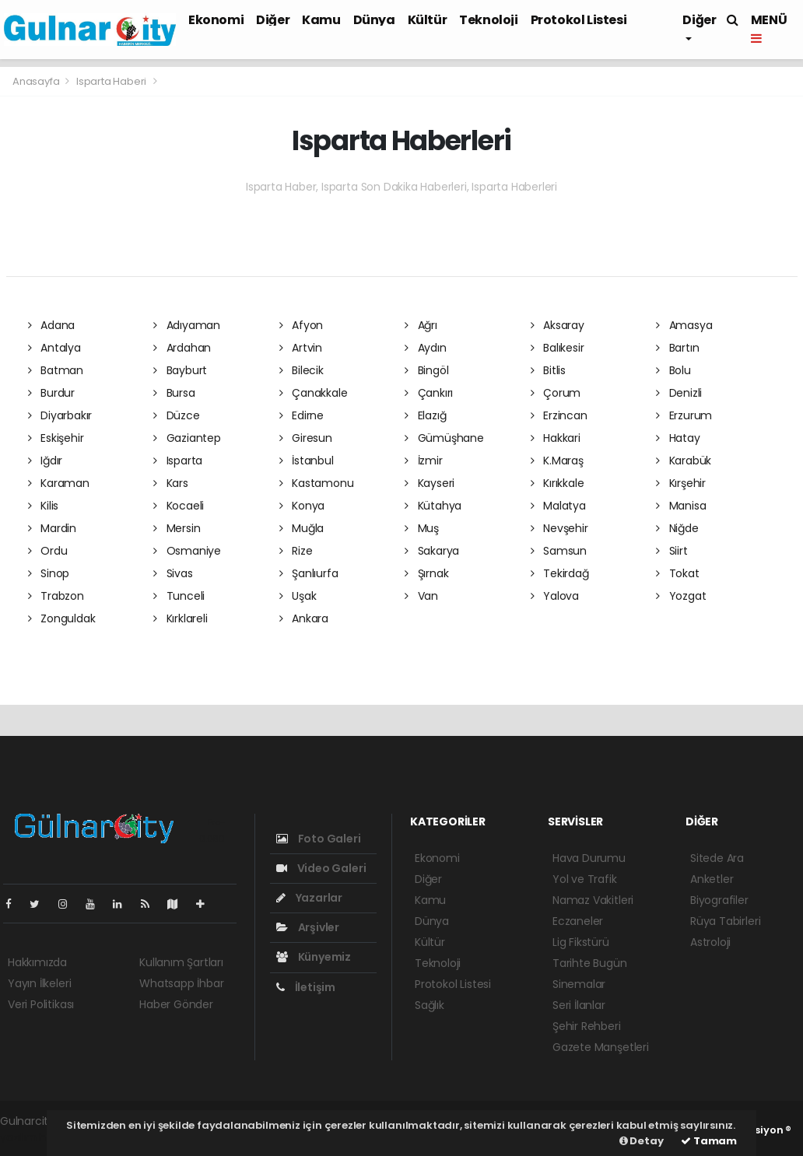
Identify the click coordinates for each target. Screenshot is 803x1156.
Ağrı (421, 325)
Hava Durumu (589, 858)
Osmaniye (187, 551)
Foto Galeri (318, 838)
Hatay (678, 438)
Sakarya (432, 551)
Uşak (298, 596)
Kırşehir (681, 483)
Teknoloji (488, 20)
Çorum (556, 393)
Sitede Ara (717, 858)
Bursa (174, 393)
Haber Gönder (176, 1004)
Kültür (427, 20)
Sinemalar (578, 984)
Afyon (301, 325)
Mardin (52, 528)
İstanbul (306, 460)
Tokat (678, 573)
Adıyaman (186, 325)
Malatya (558, 505)
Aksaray (557, 325)
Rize (296, 551)
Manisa (681, 505)
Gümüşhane (444, 438)
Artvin (300, 348)
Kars (170, 483)
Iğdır (45, 460)
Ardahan (182, 348)
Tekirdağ (560, 573)
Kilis (43, 505)
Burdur (51, 393)
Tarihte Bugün (589, 963)
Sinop (49, 573)
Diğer (272, 20)
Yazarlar (309, 898)
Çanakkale (313, 393)
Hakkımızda (37, 962)
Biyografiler (719, 900)
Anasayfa (36, 81)
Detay (641, 1140)
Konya (302, 505)
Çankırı (429, 393)
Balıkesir (557, 348)
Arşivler (307, 927)
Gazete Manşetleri (600, 1047)
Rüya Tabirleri (725, 921)
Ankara (303, 618)
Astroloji (710, 942)
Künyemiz (313, 957)
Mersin (176, 528)
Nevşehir (559, 528)
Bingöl (426, 370)
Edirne (301, 415)
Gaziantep (187, 438)
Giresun (305, 438)
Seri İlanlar (578, 1005)
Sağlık (429, 1005)
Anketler (711, 879)
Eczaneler (577, 921)
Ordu (48, 551)
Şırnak (426, 573)
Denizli (679, 393)
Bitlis (548, 370)
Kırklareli (180, 618)
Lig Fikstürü (580, 942)
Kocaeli (178, 505)
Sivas (173, 573)
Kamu (321, 20)
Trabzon (56, 596)
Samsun (559, 551)
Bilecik (301, 370)
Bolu (673, 370)
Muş (422, 528)
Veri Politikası (41, 1004)
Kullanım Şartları (181, 962)
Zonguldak (62, 618)
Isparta (177, 460)
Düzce (176, 415)
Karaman (58, 483)
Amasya (684, 325)
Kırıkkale (557, 483)
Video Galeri (321, 868)
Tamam (709, 1140)
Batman (55, 370)
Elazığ (425, 415)
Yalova (555, 596)
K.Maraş (557, 460)
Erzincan (559, 415)
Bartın (677, 348)
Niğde (677, 528)
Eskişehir (56, 438)
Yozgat (681, 596)
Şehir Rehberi (586, 1026)
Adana (51, 325)
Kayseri (429, 483)
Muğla (301, 528)
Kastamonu (316, 483)
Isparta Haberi (111, 81)
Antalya (54, 348)
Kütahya (433, 505)
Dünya (374, 20)
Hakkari (555, 438)
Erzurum (684, 415)
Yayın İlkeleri (39, 983)
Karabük (683, 460)
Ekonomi (216, 20)
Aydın (426, 348)
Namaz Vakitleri (592, 900)
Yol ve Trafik (584, 879)
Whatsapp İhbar (181, 983)
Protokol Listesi (579, 20)
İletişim (305, 987)
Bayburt (180, 370)
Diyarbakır (60, 415)
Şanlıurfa (308, 573)
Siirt (672, 551)
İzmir (424, 460)
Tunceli (179, 596)
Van (421, 596)
